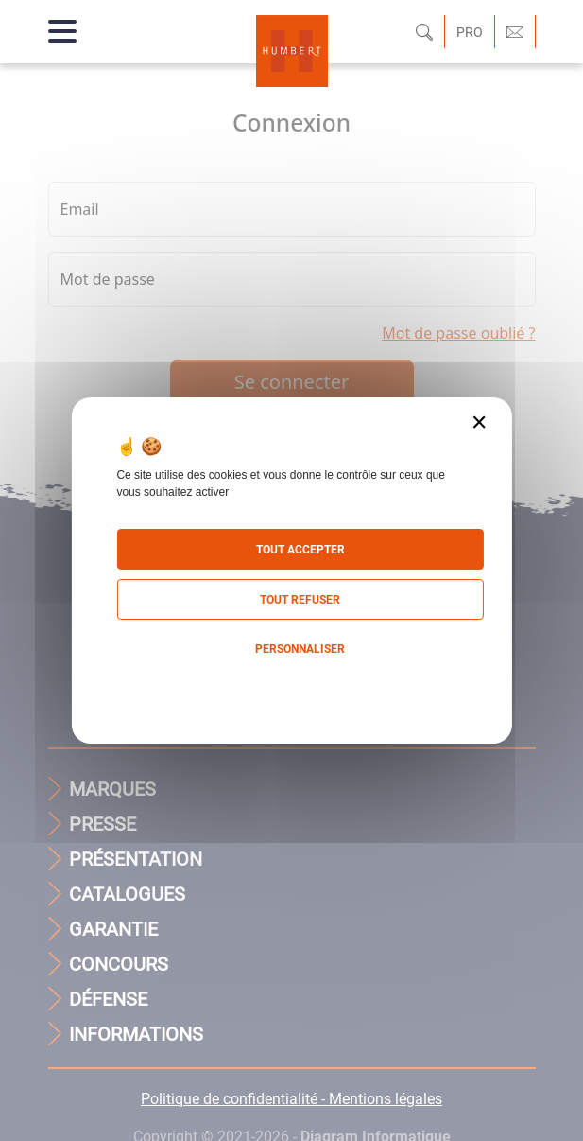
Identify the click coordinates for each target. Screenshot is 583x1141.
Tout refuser (300, 599)
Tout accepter (300, 549)
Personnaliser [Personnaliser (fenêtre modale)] (300, 649)
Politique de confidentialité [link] (291, 687)
